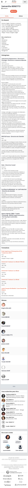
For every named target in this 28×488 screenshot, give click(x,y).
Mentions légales (7, 467)
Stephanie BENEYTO (11, 394)
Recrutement (20, 464)
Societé (25, 464)
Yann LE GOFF (5, 379)
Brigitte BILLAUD (6, 308)
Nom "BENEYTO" (10, 422)
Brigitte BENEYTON (11, 408)
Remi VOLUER (5, 353)
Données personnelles (9, 466)
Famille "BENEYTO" (10, 426)
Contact (11, 464)
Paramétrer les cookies (19, 466)
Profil (6, 16)
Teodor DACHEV (5, 362)
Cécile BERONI (5, 317)
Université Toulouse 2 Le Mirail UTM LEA (12, 262)
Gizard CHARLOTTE (6, 335)
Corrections (21, 467)
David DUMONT (5, 326)
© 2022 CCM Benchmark (14, 468)
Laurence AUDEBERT (5, 441)
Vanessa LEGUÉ (5, 371)
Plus (14, 386)
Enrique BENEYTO (10, 412)
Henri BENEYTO (10, 399)
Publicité (15, 464)
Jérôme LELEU (5, 344)
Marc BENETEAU (10, 417)
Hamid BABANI (6, 450)
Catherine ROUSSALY (18, 442)
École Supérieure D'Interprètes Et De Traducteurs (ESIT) (11, 252)
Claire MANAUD (19, 450)
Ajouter (14, 11)
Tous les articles (15, 467)
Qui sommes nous (5, 464)
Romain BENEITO (10, 403)
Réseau (21, 16)
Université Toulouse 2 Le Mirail (10, 270)
